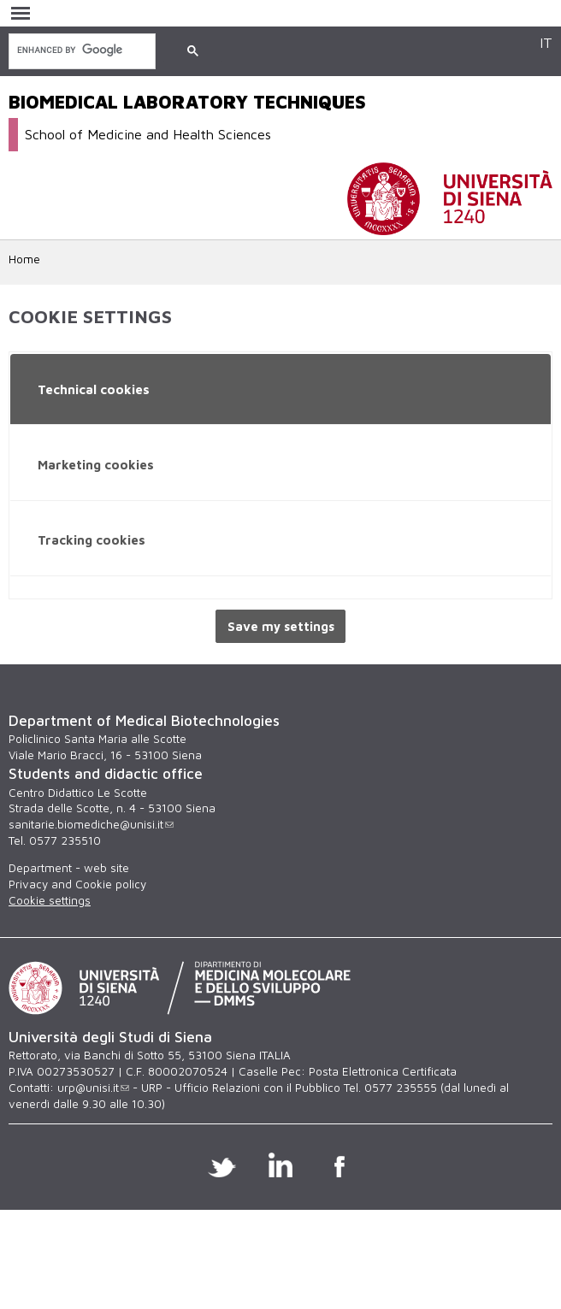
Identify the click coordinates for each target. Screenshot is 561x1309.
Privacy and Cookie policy (77, 884)
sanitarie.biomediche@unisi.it (91, 824)
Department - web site (69, 868)
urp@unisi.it (93, 1087)
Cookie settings (50, 900)
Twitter (222, 1164)
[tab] (280, 389)
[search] (80, 50)
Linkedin (281, 1164)
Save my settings (280, 626)
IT (546, 42)
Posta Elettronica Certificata (383, 1071)
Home (24, 259)
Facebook (340, 1164)
